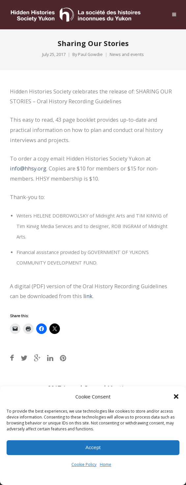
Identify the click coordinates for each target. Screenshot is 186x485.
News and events (127, 54)
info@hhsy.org (28, 168)
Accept (93, 447)
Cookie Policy (83, 464)
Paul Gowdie (90, 54)
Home (105, 464)
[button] (176, 396)
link (88, 296)
